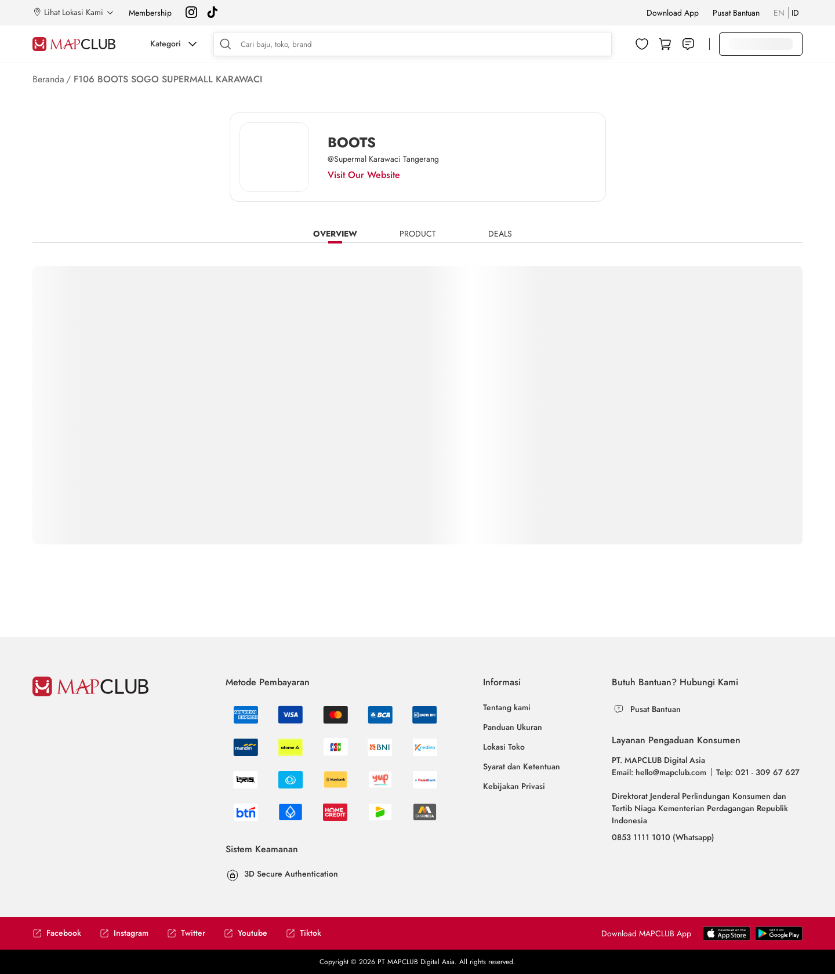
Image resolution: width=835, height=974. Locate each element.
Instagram (124, 933)
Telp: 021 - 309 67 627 (758, 772)
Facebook (56, 933)
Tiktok (303, 933)
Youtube (245, 933)
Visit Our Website (364, 175)
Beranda (48, 79)
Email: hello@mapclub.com (659, 772)
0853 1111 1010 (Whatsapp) (663, 837)
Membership (150, 13)
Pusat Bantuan (736, 13)
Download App (673, 13)
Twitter (186, 933)
